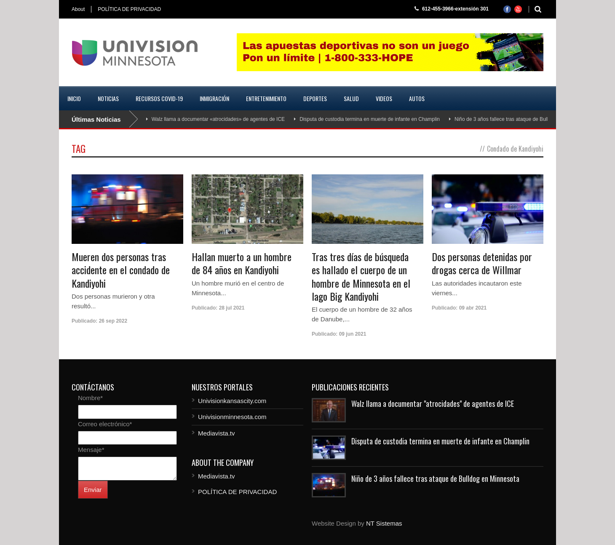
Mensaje (91, 449)
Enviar (93, 489)
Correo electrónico (105, 423)
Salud (351, 98)
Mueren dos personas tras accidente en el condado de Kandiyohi (121, 269)
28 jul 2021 (232, 308)
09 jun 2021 (352, 334)
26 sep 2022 (113, 321)
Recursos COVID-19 (159, 98)
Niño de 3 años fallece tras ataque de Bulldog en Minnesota (521, 119)
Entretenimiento (266, 98)
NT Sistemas (384, 523)
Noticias (108, 98)
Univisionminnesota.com (232, 416)
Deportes (315, 98)
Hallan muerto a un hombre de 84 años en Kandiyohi (241, 263)
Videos (384, 98)
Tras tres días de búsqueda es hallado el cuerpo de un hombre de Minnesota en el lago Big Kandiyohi (361, 276)
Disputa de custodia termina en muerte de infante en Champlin (369, 119)
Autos (417, 98)
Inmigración (214, 98)
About (78, 9)
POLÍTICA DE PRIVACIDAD (129, 9)
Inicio (74, 98)
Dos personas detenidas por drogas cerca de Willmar (482, 263)
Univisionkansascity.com (232, 400)
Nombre (90, 397)
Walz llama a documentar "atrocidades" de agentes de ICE (432, 403)
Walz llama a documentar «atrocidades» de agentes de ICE (218, 119)
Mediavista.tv (216, 433)
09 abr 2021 (473, 308)
